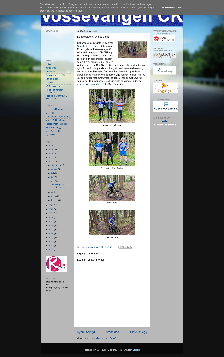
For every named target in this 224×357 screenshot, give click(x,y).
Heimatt (49, 64)
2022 (51, 161)
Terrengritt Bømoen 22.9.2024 (54, 91)
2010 (51, 249)
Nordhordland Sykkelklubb (58, 116)
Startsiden (112, 332)
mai (53, 181)
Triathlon (49, 82)
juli (52, 173)
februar (54, 200)
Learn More (168, 7)
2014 (51, 233)
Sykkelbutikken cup (87, 46)
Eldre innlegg (138, 332)
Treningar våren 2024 (55, 75)
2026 (51, 145)
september (56, 165)
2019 (51, 213)
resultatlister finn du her (89, 84)
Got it (180, 7)
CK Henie (50, 113)
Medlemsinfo (51, 71)
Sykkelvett (50, 135)
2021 (51, 205)
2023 (51, 157)
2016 (51, 225)
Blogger (136, 350)
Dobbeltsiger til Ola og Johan (59, 186)
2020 (51, 209)
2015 (51, 229)
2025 (51, 149)
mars (53, 196)
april (53, 192)
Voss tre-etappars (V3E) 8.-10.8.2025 (57, 97)
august (54, 169)
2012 (51, 241)
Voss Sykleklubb (53, 131)
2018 (51, 217)
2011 (51, 245)
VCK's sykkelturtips (54, 86)
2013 (51, 237)
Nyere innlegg (86, 332)
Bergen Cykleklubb (54, 109)
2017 (51, 221)
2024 (51, 153)
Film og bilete (52, 79)
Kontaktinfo (51, 68)
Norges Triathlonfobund (56, 124)
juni (53, 177)
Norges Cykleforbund (55, 120)
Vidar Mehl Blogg (53, 127)
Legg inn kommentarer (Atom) (102, 338)
